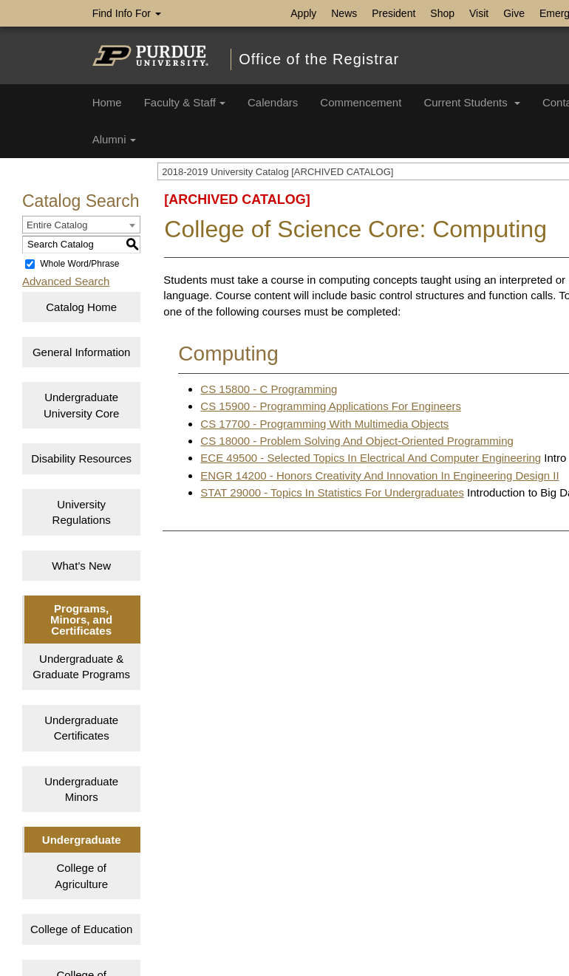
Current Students (471, 102)
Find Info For (126, 13)
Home (107, 102)
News (344, 13)
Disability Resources (81, 458)
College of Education (81, 929)
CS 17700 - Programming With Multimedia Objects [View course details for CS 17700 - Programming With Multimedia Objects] (324, 423)
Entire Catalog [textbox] (57, 225)
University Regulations (81, 512)
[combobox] (81, 224)
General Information (82, 352)
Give (514, 13)
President (393, 13)
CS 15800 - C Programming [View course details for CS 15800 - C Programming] (268, 389)
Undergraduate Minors (81, 789)
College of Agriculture (81, 875)
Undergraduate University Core (82, 405)
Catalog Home (81, 307)
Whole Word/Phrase (79, 264)
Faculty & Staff (184, 102)
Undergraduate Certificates (81, 728)
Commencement (360, 102)
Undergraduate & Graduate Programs (81, 666)
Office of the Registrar (319, 59)
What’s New (81, 565)
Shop (442, 13)
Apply (303, 13)
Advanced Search (65, 281)
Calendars (273, 102)
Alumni (114, 139)
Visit (478, 13)
